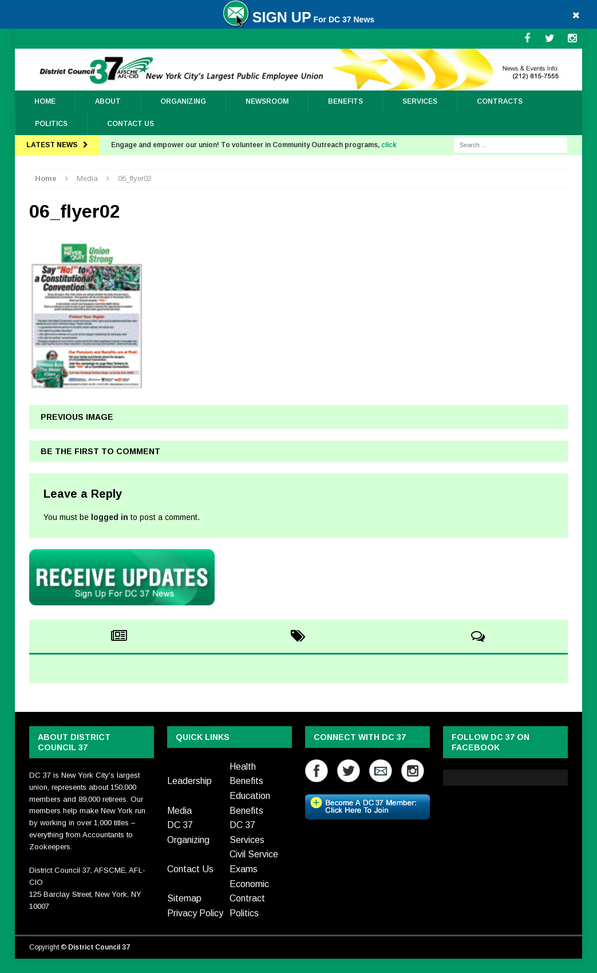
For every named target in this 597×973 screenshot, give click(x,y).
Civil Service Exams (254, 861)
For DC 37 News (298, 19)
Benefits (345, 101)
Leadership (189, 781)
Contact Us (130, 124)
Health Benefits (246, 774)
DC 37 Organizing (188, 832)
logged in (109, 517)
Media (179, 811)
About (108, 101)
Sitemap (184, 898)
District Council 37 (99, 947)
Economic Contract (249, 891)
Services (419, 101)
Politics (51, 124)
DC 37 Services (247, 832)
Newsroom (267, 101)
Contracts (500, 101)
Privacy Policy (195, 913)
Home (45, 101)
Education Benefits (250, 803)
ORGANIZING (183, 101)
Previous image (77, 416)
